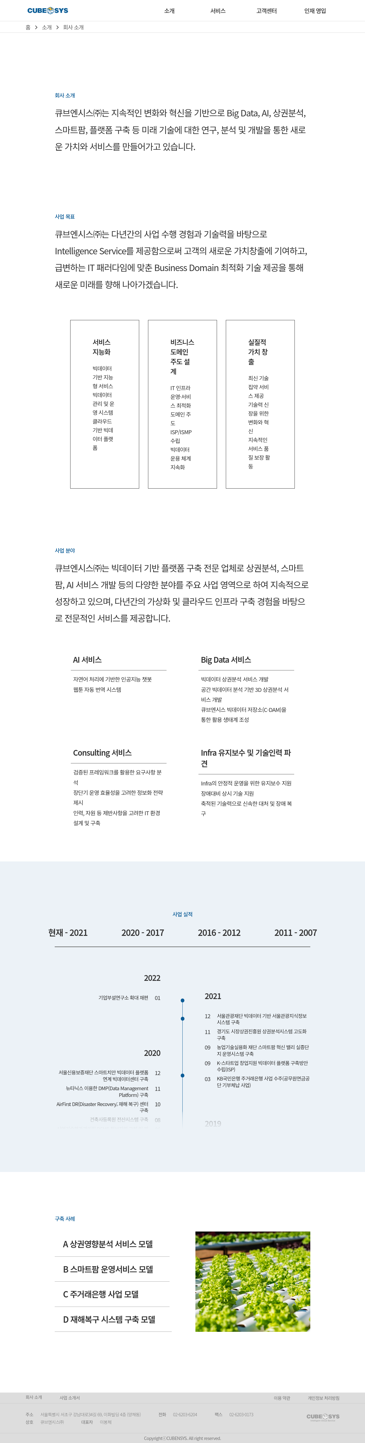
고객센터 (266, 10)
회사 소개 (73, 27)
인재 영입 (315, 10)
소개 (169, 10)
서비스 (218, 10)
